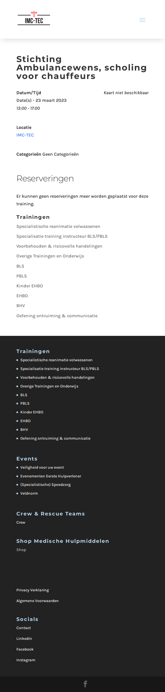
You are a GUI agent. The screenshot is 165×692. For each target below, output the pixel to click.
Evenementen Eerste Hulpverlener (50, 476)
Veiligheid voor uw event (42, 467)
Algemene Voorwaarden (37, 600)
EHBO (22, 295)
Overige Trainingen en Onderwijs (50, 256)
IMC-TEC (25, 135)
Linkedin (24, 638)
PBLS (21, 276)
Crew (20, 522)
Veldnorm (29, 493)
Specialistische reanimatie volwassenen (58, 226)
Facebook (25, 649)
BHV (20, 305)
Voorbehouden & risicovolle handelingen (59, 246)
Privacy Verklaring (32, 590)
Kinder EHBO (29, 285)
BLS (20, 266)
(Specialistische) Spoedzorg (45, 484)
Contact (23, 627)
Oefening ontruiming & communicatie (56, 315)
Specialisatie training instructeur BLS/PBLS (62, 236)
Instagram (25, 660)
